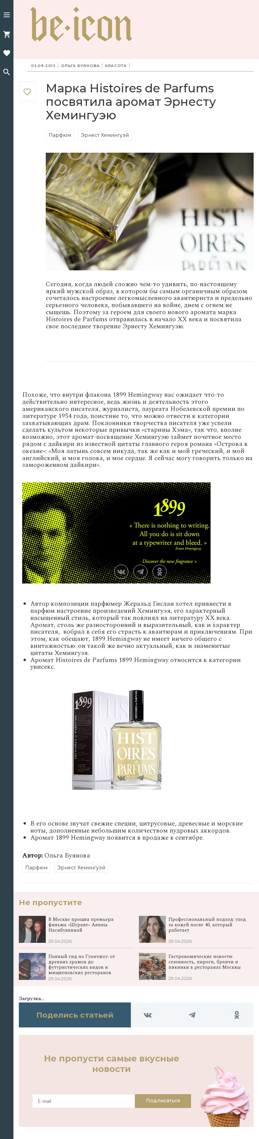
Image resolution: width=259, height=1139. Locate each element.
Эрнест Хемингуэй (105, 135)
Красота (116, 65)
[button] (7, 15)
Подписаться (163, 1101)
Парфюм (60, 135)
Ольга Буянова (80, 65)
